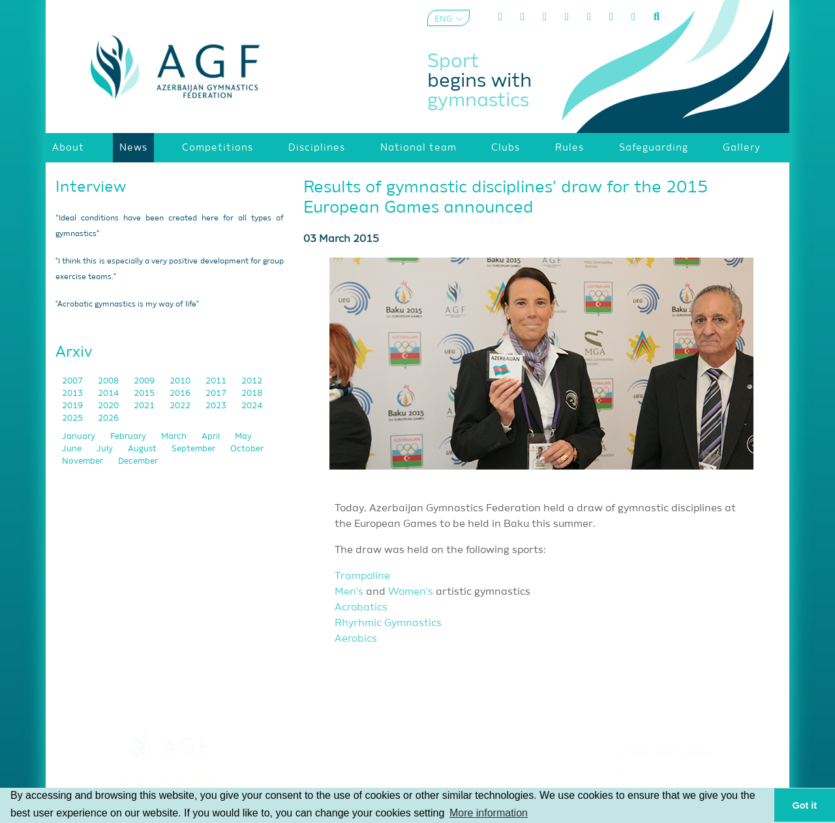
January (79, 436)
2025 (73, 418)
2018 (251, 393)
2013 (73, 393)
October (247, 449)
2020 (109, 406)
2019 (73, 406)
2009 (145, 381)
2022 (181, 406)
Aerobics (356, 639)
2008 (109, 381)
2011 (216, 381)
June (73, 449)
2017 (216, 393)
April (212, 436)
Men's (349, 592)
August (143, 449)
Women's (410, 592)
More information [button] (488, 812)
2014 (109, 393)
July (106, 449)
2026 (108, 418)
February (129, 436)
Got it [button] (805, 805)
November (83, 461)
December (138, 461)
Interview (90, 187)
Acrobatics (361, 608)
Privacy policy (666, 786)
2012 (251, 381)
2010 (181, 381)
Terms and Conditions (666, 770)
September (194, 449)
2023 (216, 406)
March (175, 436)
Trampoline (362, 576)
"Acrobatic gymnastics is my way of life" (127, 304)
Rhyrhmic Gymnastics (388, 623)
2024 (251, 406)
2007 (73, 381)
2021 (145, 406)
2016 (181, 393)
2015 (145, 393)
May (243, 436)
